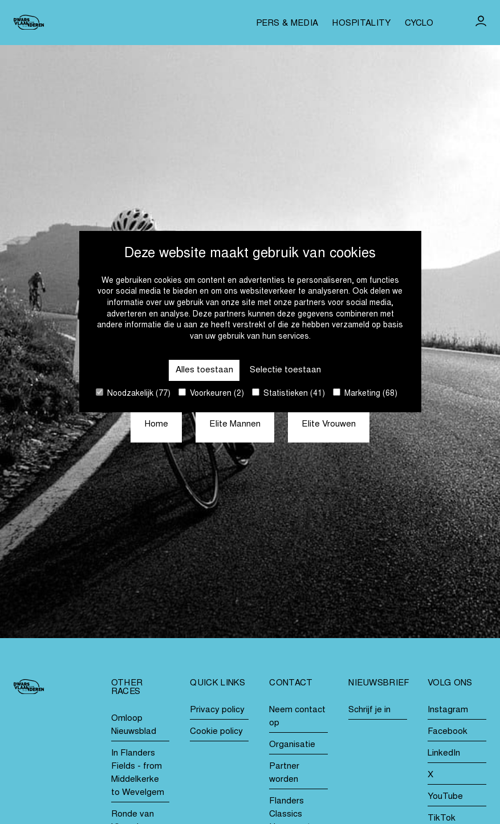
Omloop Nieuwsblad (133, 725)
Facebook (448, 732)
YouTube (445, 797)
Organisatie (292, 745)
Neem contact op (297, 717)
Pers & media (287, 23)
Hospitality (361, 23)
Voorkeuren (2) (211, 393)
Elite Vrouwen (329, 424)
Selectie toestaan (285, 370)
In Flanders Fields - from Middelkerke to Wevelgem (137, 773)
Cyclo (419, 23)
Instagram (448, 710)
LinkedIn (444, 753)
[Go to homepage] (29, 22)
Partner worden (284, 773)
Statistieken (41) (288, 393)
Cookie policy (216, 732)
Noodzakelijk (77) (133, 393)
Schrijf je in (369, 710)
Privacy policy (217, 710)
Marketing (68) (365, 393)
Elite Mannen (235, 424)
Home (156, 424)
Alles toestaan (204, 370)
